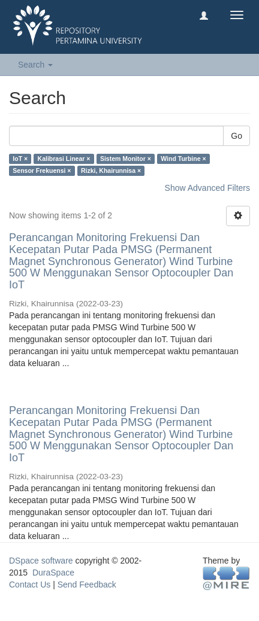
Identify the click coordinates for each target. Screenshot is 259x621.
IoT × (20, 158)
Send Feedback (87, 584)
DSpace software (41, 560)
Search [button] (35, 64)
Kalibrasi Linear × (64, 158)
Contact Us (29, 584)
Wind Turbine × (183, 158)
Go (236, 136)
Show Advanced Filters (207, 188)
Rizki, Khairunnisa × (111, 170)
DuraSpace (53, 572)
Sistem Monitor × (125, 158)
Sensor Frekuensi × (42, 170)
